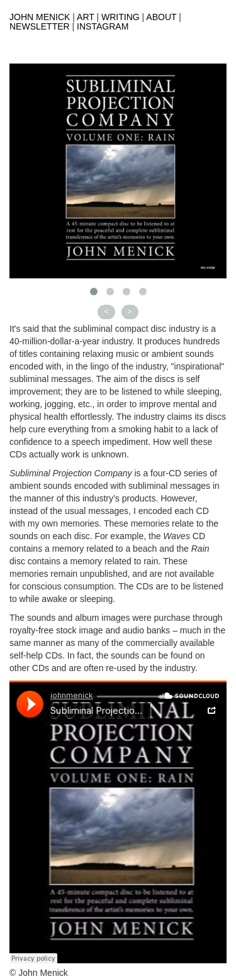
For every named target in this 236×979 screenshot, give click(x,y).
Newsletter (39, 26)
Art (85, 17)
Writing (120, 17)
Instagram (102, 26)
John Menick (39, 17)
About (161, 17)
